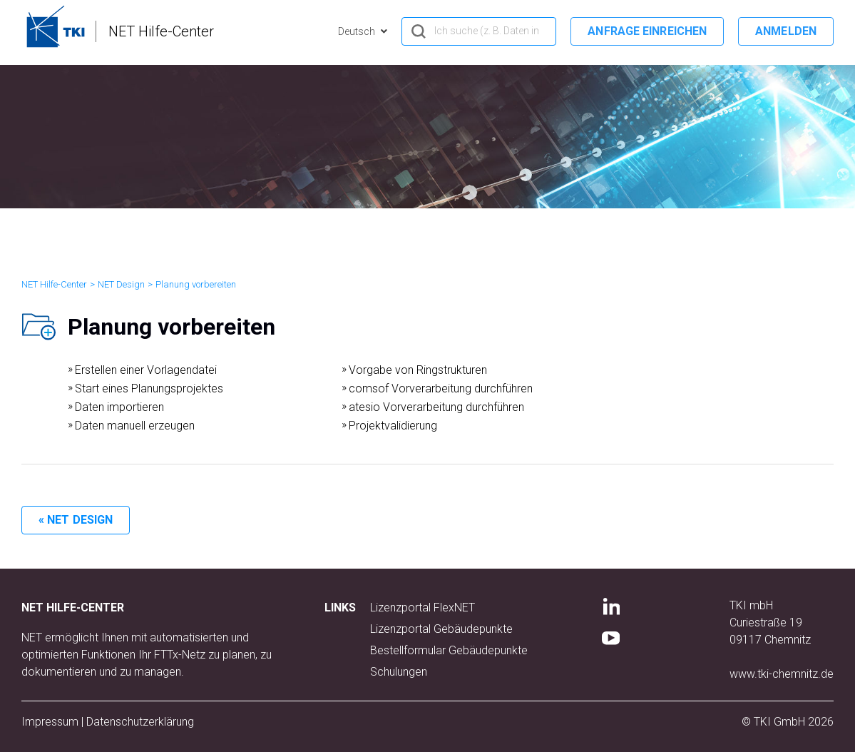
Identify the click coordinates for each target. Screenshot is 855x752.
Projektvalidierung (393, 425)
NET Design (121, 284)
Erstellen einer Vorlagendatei (146, 370)
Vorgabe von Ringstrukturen (418, 370)
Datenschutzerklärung (140, 721)
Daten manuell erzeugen (135, 425)
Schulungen (398, 672)
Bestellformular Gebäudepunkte (449, 650)
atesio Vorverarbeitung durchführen (436, 407)
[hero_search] (478, 31)
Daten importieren (119, 407)
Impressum (49, 721)
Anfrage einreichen (647, 31)
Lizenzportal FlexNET (422, 607)
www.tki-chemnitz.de (781, 674)
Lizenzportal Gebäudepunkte (441, 629)
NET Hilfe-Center (54, 284)
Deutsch (357, 31)
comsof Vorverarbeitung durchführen (441, 388)
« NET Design (76, 520)
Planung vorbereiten (195, 284)
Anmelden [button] (785, 31)
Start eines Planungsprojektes (149, 388)
